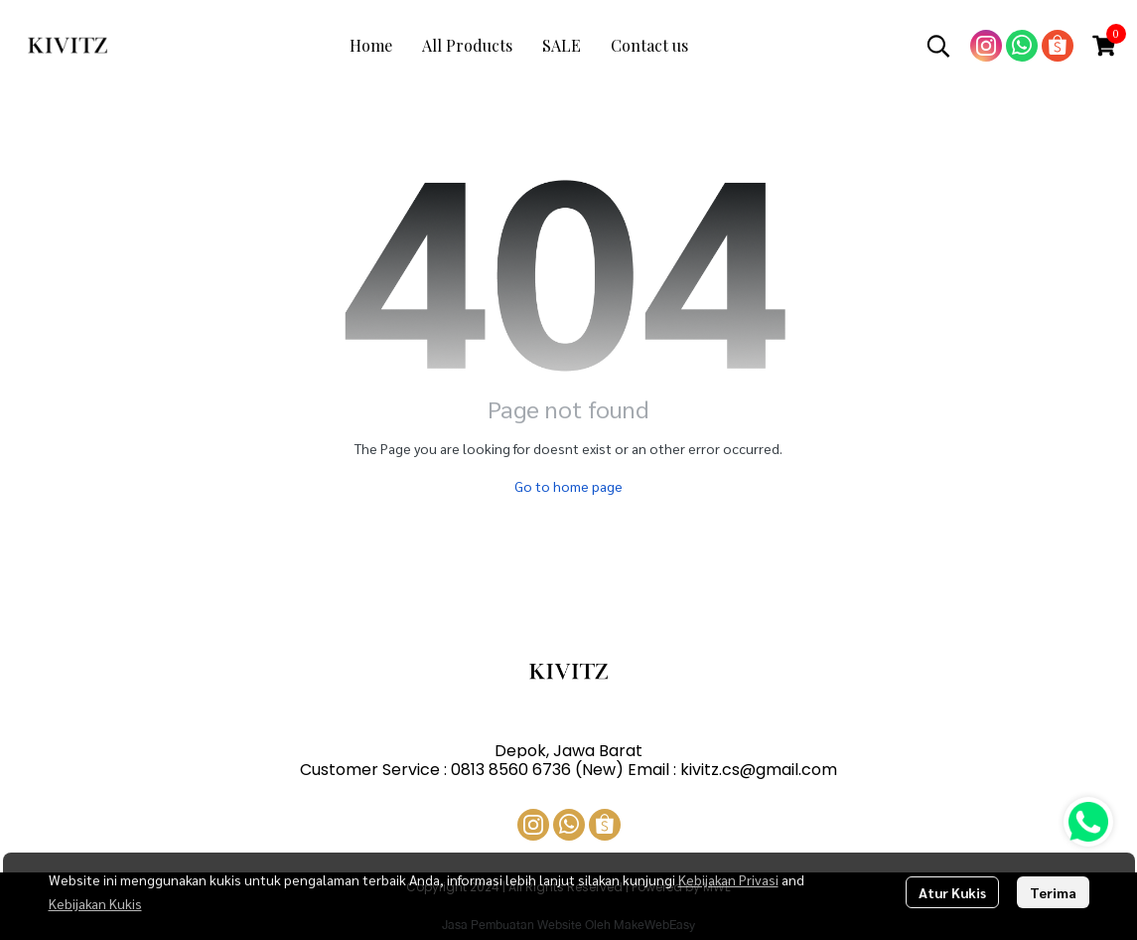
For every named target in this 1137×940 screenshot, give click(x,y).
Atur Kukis (952, 892)
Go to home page (568, 486)
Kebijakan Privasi (728, 879)
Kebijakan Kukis (95, 903)
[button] (938, 46)
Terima (1053, 892)
